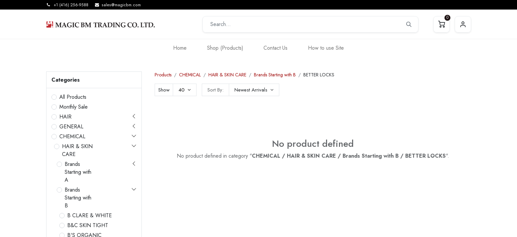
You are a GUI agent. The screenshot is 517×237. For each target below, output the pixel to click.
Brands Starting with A (78, 172)
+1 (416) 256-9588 (71, 5)
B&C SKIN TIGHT (87, 225)
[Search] (409, 24)
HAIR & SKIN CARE (77, 150)
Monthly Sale (73, 107)
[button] (254, 90)
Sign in (463, 24)
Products (163, 74)
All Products (72, 97)
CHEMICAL (72, 136)
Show (163, 89)
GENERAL (71, 126)
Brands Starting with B (78, 197)
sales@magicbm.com (121, 5)
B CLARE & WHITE (89, 215)
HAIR (65, 116)
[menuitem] (180, 48)
